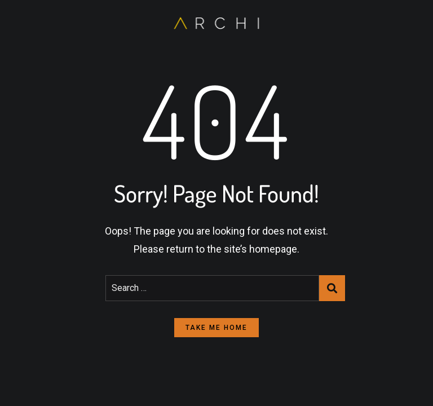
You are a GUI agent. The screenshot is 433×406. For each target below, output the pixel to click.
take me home (216, 328)
